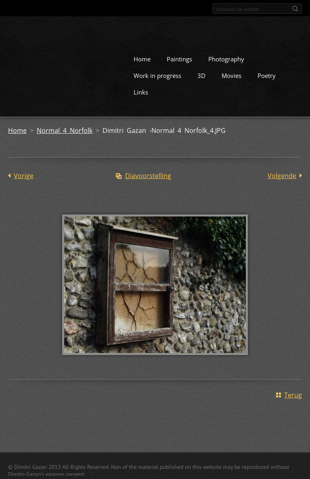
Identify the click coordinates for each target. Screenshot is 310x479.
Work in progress (157, 75)
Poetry (267, 75)
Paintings (179, 59)
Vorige (24, 175)
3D (201, 75)
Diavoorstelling (148, 175)
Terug (293, 394)
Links (141, 92)
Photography (226, 59)
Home (142, 59)
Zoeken (295, 8)
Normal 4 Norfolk (64, 130)
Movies (231, 75)
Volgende (282, 175)
